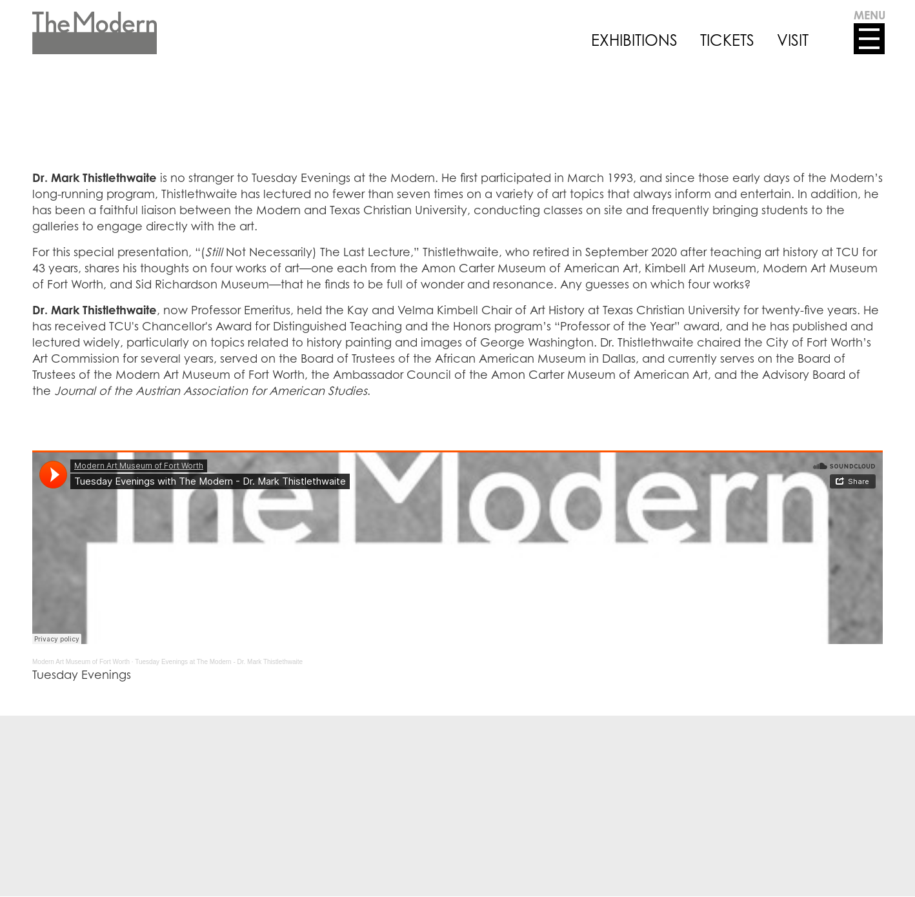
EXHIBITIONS (634, 40)
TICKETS (727, 40)
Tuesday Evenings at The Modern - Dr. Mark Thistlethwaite (219, 661)
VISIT (793, 40)
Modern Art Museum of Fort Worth (81, 661)
